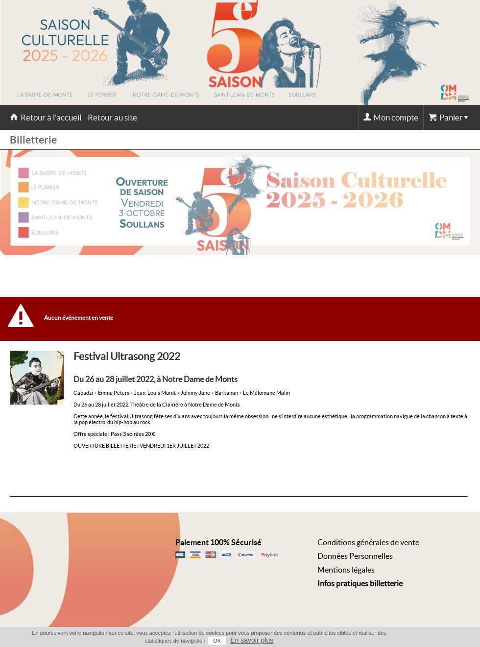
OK (217, 641)
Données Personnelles (355, 555)
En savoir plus (251, 640)
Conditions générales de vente (368, 542)
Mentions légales (346, 569)
